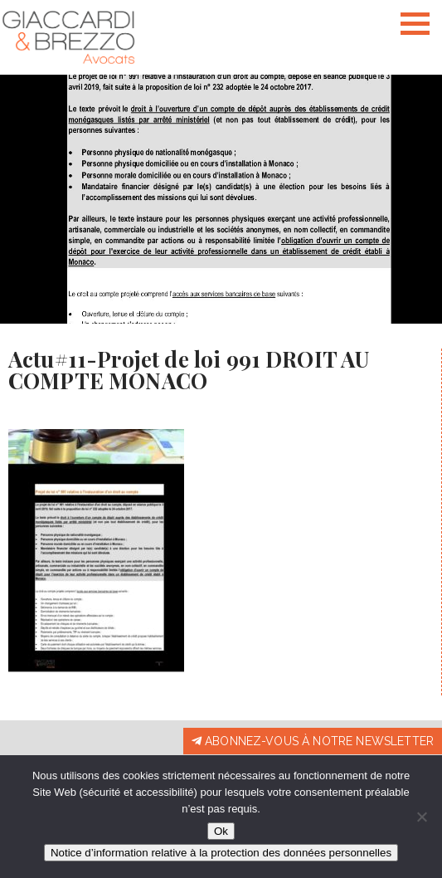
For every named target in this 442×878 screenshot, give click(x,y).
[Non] (421, 816)
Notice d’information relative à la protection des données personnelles (221, 852)
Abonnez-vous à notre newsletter (313, 741)
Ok (221, 831)
